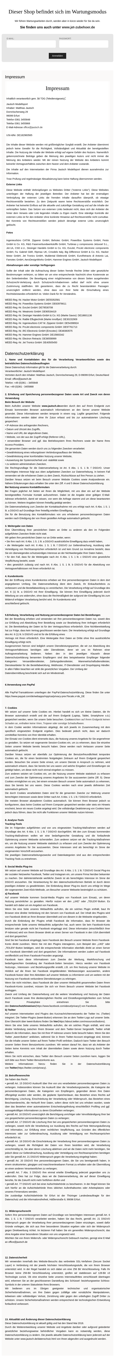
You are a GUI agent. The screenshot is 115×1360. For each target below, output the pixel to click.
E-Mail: (31, 42)
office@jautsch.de (32, 127)
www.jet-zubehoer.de (78, 27)
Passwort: (83, 42)
